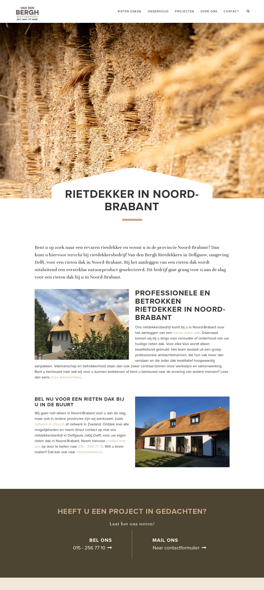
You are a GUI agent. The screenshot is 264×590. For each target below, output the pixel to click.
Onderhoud (158, 11)
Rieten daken (129, 11)
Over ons (208, 11)
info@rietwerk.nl (89, 452)
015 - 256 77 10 (90, 446)
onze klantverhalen (66, 377)
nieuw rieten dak (186, 332)
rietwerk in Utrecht (50, 424)
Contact (231, 11)
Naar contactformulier (176, 548)
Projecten (184, 11)
